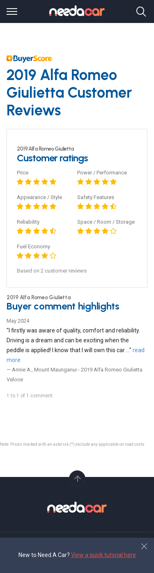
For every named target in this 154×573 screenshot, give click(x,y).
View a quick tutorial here (103, 555)
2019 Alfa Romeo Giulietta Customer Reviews (69, 92)
